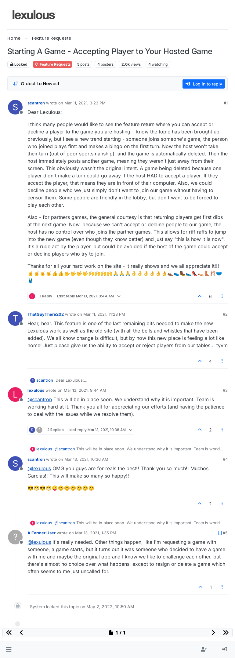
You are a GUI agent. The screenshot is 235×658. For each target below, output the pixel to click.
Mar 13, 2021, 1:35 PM (95, 532)
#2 (225, 314)
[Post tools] (222, 296)
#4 (225, 459)
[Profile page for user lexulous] (15, 394)
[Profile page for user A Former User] (15, 537)
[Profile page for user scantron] (15, 107)
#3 (225, 390)
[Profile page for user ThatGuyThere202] (15, 318)
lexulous (35, 390)
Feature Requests (52, 64)
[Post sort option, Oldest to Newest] (36, 84)
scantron (36, 102)
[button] (8, 649)
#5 (225, 532)
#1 (226, 102)
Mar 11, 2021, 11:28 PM (104, 314)
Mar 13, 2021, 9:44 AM (85, 390)
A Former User (41, 532)
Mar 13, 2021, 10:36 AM (86, 459)
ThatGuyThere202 (45, 314)
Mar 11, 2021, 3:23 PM (85, 102)
